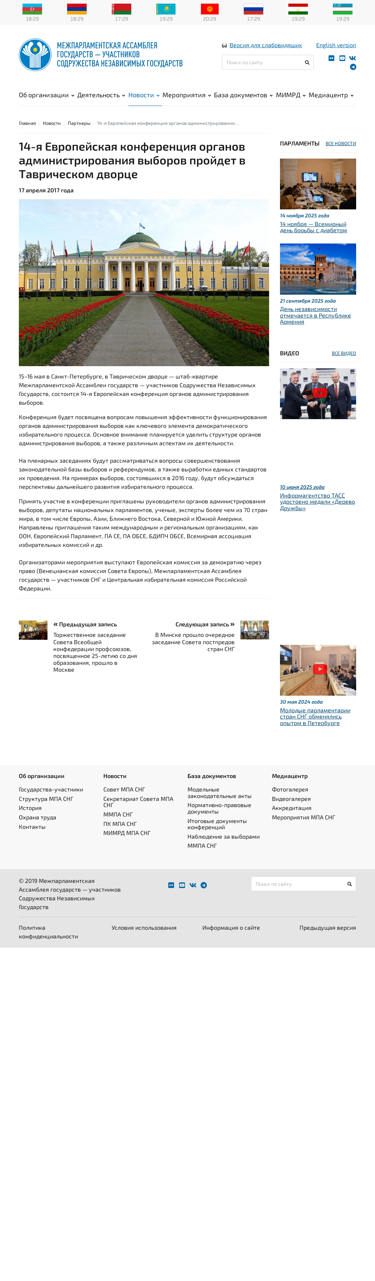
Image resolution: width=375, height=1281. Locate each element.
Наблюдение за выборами (224, 836)
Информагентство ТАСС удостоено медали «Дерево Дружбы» (317, 501)
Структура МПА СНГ (46, 798)
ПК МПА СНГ (120, 823)
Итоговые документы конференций (217, 824)
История (30, 807)
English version (336, 44)
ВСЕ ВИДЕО (344, 353)
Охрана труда (37, 817)
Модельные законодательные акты (220, 792)
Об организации (46, 95)
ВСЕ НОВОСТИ (341, 143)
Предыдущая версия (328, 927)
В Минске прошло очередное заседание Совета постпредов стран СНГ (193, 641)
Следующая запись (205, 624)
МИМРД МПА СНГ (127, 832)
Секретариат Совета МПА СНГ (138, 802)
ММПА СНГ (118, 814)
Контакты (32, 826)
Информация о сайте (231, 927)
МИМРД (291, 95)
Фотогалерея (290, 789)
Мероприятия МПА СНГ (303, 817)
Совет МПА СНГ (124, 789)
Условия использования (144, 927)
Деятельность (101, 95)
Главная (27, 123)
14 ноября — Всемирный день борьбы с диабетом (313, 227)
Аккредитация (292, 807)
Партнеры (79, 123)
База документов (243, 95)
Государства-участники (51, 789)
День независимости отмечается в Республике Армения (315, 315)
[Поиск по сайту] (268, 62)
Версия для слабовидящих (266, 44)
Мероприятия (186, 95)
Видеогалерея (291, 798)
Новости (144, 95)
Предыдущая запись (85, 624)
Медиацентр (331, 95)
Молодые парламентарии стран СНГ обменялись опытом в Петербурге (315, 716)
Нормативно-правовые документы (219, 808)
